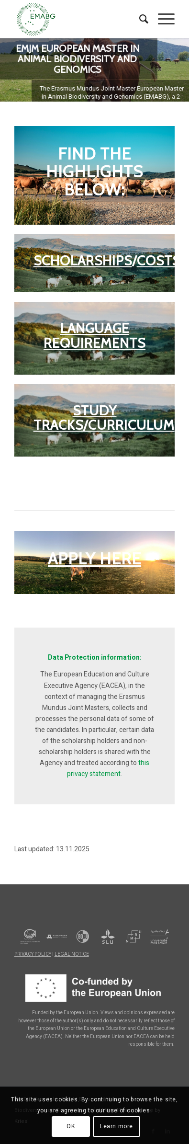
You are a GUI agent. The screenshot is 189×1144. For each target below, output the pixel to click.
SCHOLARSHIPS (82, 260)
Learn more (116, 1126)
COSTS (158, 260)
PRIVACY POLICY (32, 954)
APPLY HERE (94, 559)
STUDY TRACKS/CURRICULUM (104, 418)
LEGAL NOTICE (72, 954)
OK (71, 1126)
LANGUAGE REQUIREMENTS (94, 335)
